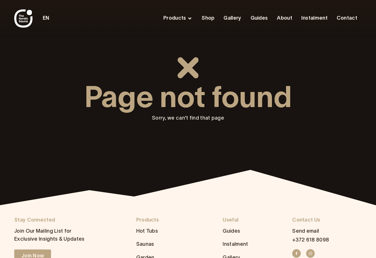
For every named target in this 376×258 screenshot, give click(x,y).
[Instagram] (312, 253)
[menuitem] (47, 18)
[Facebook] (298, 253)
